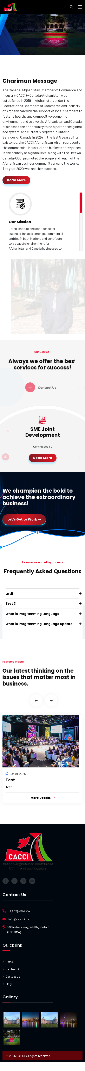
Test (10, 780)
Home (9, 961)
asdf (9, 593)
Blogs (9, 984)
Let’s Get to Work (24, 519)
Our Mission (20, 221)
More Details (43, 798)
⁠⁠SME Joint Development (42, 432)
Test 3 (11, 603)
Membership (13, 969)
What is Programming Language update (39, 624)
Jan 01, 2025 (16, 773)
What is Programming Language (32, 614)
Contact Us (13, 976)
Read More (16, 180)
